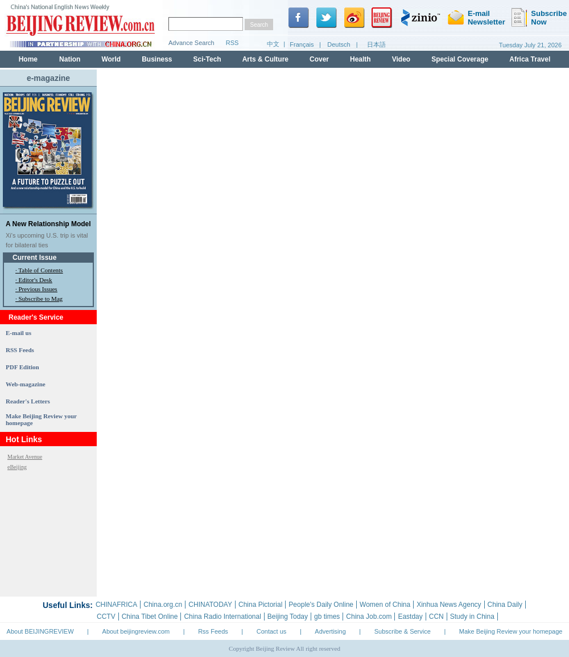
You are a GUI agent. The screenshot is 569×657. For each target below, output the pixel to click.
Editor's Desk (35, 279)
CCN (436, 617)
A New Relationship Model (48, 224)
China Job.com (368, 617)
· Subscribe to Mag (39, 298)
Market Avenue (24, 457)
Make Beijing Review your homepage (511, 631)
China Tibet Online (150, 617)
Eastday (410, 617)
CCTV (106, 617)
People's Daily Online (320, 605)
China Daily (505, 605)
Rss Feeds (213, 631)
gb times (327, 617)
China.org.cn (162, 605)
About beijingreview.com (136, 631)
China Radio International (222, 617)
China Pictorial (260, 605)
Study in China (472, 617)
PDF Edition (22, 367)
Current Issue (34, 258)
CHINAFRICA (116, 605)
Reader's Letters (28, 401)
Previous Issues (38, 288)
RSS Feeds (20, 349)
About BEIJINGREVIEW (40, 631)
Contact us (272, 631)
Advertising (330, 631)
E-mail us (18, 332)
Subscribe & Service (402, 631)
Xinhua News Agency (449, 605)
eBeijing (17, 467)
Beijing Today (287, 617)
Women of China (385, 605)
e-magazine (48, 78)
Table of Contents (40, 270)
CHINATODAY (210, 605)
